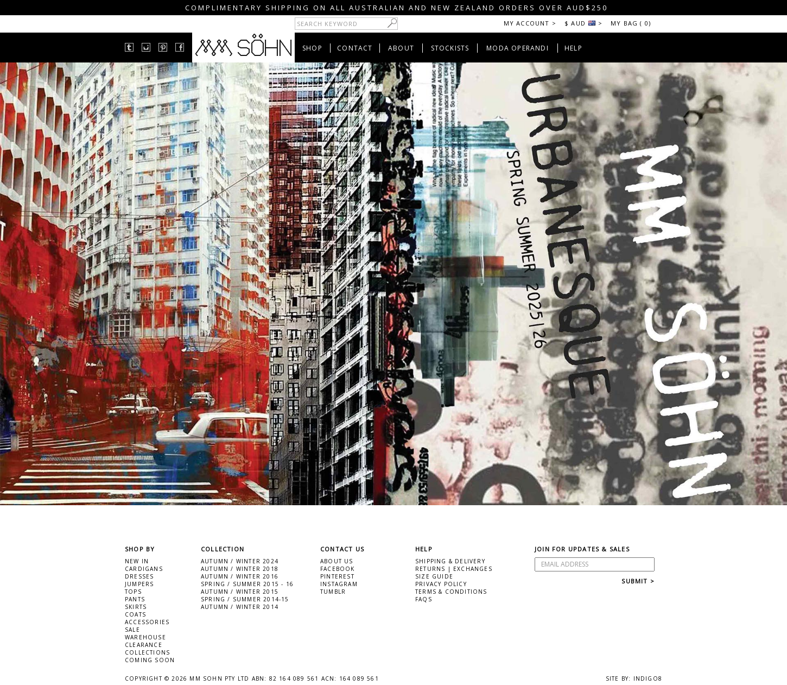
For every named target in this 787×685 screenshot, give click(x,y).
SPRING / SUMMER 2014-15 (245, 599)
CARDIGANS (144, 569)
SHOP (312, 48)
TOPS (133, 591)
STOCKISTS (450, 48)
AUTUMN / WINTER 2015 (239, 591)
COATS (135, 614)
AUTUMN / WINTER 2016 (239, 576)
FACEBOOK (337, 569)
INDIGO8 (647, 678)
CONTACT (354, 48)
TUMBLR (333, 591)
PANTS (135, 599)
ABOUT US (336, 561)
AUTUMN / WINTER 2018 (239, 569)
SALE (132, 629)
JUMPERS (139, 584)
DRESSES (139, 576)
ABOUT (401, 48)
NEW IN (137, 561)
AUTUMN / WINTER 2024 (239, 561)
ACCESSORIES (147, 622)
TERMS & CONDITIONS (451, 591)
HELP (573, 48)
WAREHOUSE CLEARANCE (145, 641)
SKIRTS (136, 607)
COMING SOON (150, 660)
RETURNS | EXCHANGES (453, 569)
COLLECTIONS (147, 652)
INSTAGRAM (339, 584)
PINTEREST (337, 576)
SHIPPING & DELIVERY (450, 561)
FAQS (423, 599)
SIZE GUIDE (434, 576)
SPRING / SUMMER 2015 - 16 (247, 584)
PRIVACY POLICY (441, 584)
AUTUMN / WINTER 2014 (239, 607)
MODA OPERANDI (517, 48)
